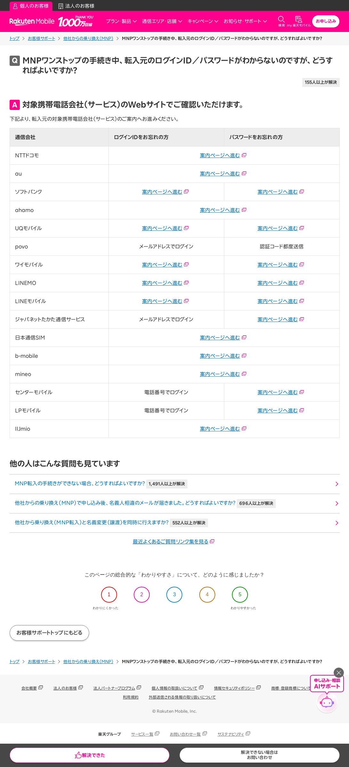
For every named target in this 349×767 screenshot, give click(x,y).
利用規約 (130, 697)
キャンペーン (202, 21)
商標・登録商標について (291, 688)
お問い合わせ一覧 (185, 734)
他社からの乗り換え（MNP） (88, 38)
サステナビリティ (231, 734)
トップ (15, 38)
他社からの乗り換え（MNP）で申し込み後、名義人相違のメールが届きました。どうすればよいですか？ (145, 503)
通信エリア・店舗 (162, 21)
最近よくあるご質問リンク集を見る (174, 541)
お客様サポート (41, 38)
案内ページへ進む (223, 155)
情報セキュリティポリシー (234, 688)
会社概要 (29, 688)
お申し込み (326, 21)
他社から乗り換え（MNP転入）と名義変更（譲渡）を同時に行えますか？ (111, 523)
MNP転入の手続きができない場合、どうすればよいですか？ (101, 484)
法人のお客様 (65, 688)
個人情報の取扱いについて (174, 688)
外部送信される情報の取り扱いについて (182, 697)
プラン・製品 (121, 21)
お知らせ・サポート (245, 21)
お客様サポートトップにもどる (49, 632)
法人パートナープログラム (114, 688)
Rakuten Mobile (34, 21)
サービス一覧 (142, 734)
